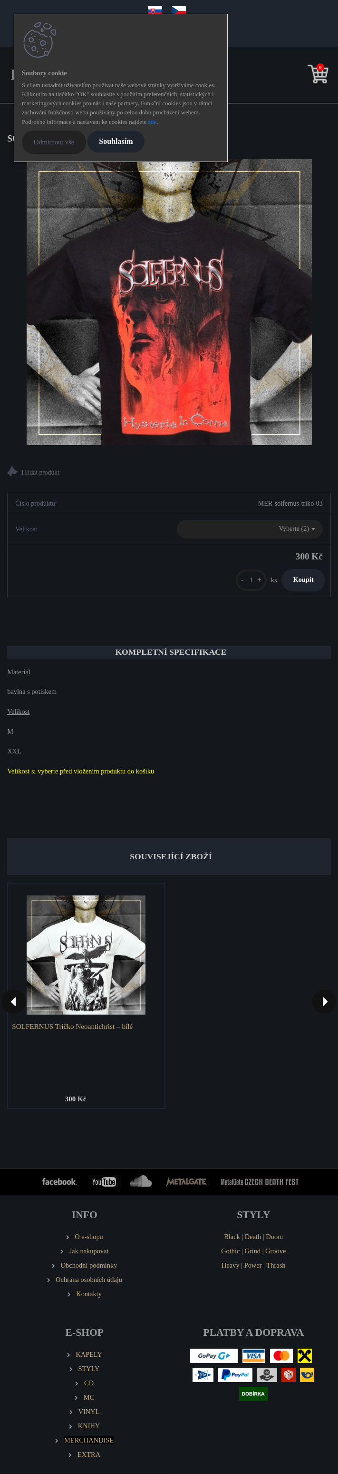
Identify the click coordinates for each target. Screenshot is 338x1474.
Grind (252, 1251)
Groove (275, 1251)
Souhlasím (116, 141)
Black (232, 1236)
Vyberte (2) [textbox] (294, 528)
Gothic (230, 1251)
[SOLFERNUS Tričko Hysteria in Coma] (169, 302)
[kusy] (251, 580)
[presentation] (14, 1002)
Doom (274, 1236)
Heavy (231, 1265)
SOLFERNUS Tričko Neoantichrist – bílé (72, 1026)
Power (253, 1265)
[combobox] (250, 529)
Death (253, 1236)
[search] (303, 76)
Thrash (276, 1265)
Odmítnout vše (54, 142)
